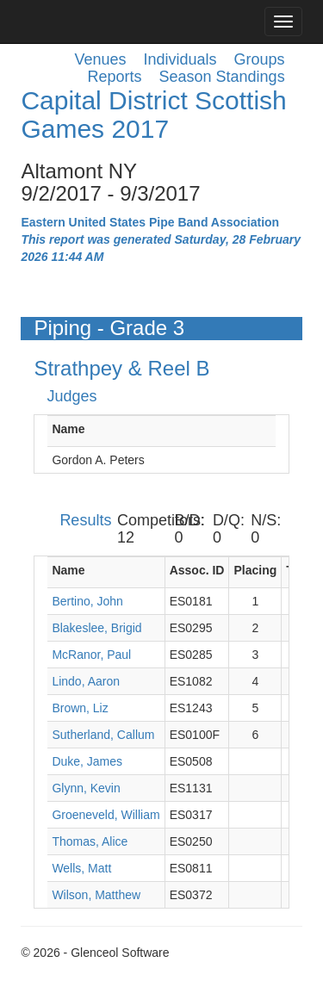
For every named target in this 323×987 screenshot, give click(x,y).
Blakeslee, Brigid (96, 628)
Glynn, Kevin (86, 788)
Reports (114, 76)
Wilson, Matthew (96, 895)
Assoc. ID (197, 570)
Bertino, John (87, 601)
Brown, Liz (80, 708)
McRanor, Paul (91, 654)
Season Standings (222, 76)
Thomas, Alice (89, 841)
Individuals (180, 59)
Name (68, 429)
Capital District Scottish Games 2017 (153, 114)
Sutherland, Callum (103, 735)
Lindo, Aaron (86, 681)
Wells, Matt (81, 868)
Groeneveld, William (105, 815)
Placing (254, 570)
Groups (259, 59)
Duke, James (87, 761)
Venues (100, 59)
